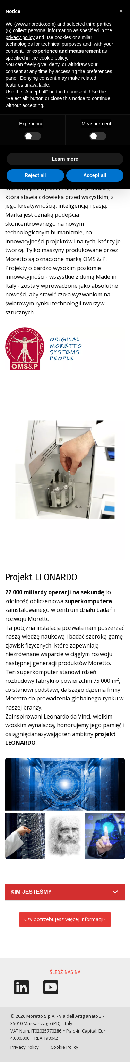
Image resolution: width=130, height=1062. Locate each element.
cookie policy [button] (53, 58)
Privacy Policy (24, 1047)
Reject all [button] (35, 175)
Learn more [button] (65, 159)
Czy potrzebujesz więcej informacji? (65, 919)
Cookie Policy (64, 1047)
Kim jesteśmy (31, 892)
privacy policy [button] (20, 37)
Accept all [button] (94, 175)
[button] (121, 11)
